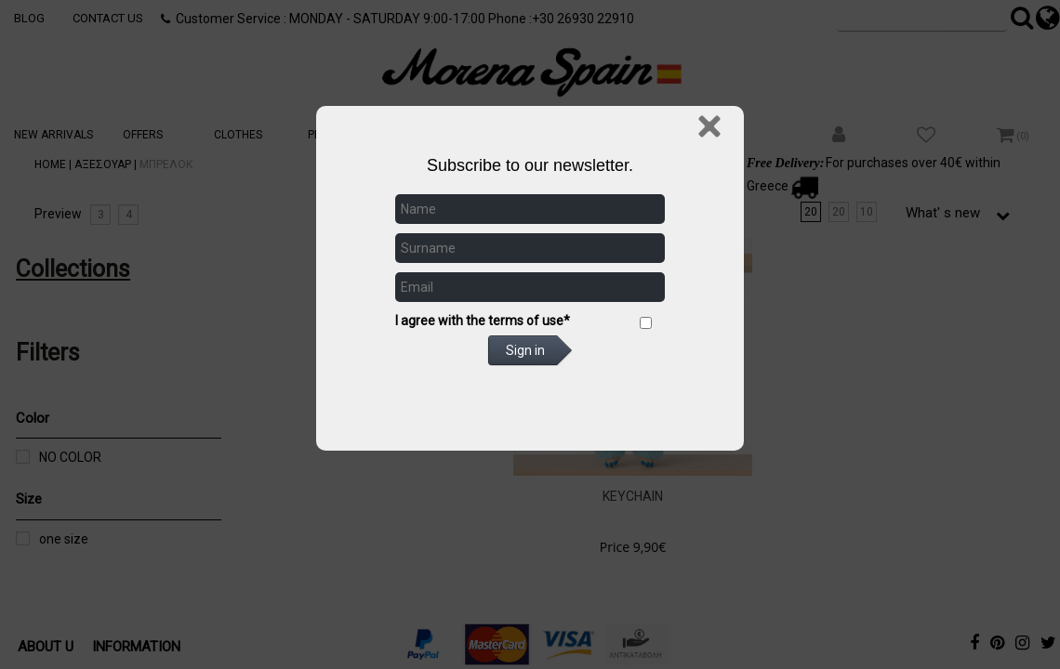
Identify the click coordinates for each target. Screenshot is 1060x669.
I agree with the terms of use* (482, 320)
